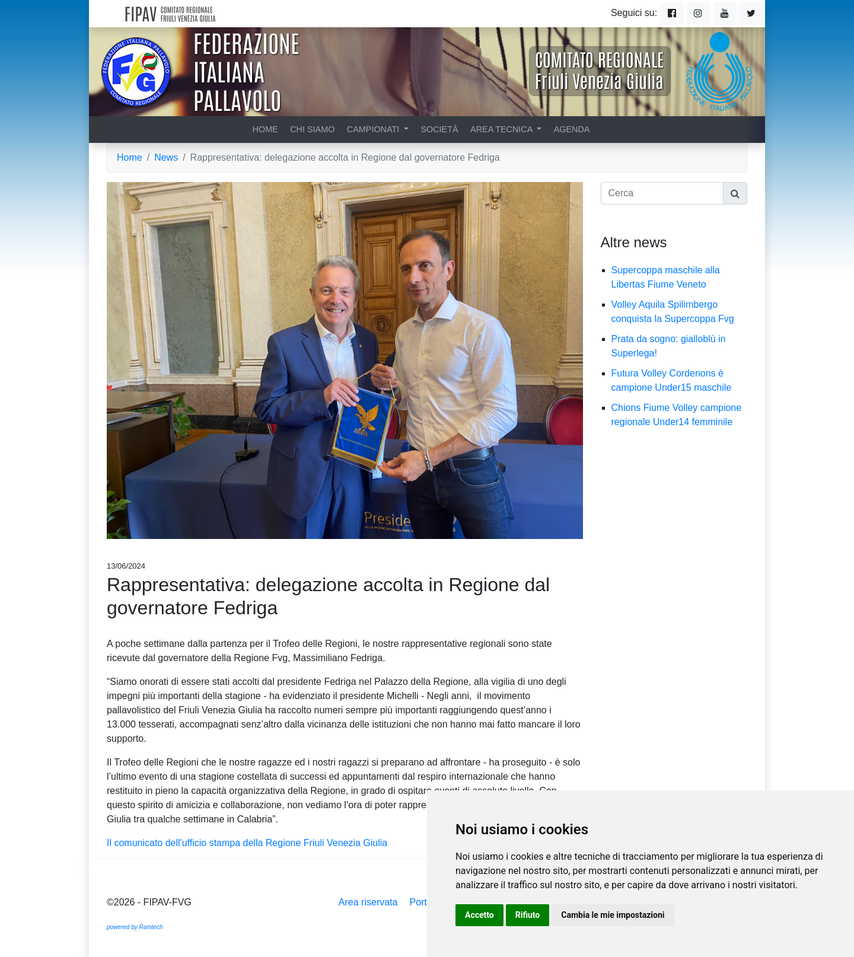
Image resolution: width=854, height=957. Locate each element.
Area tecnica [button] (502, 129)
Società (439, 129)
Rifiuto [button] (527, 915)
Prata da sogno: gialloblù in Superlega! (668, 346)
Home (265, 129)
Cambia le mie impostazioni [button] (612, 915)
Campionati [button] (374, 129)
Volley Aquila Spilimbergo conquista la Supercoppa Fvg (679, 311)
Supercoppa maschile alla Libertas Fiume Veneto (665, 277)
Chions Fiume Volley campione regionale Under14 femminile (678, 415)
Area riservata (368, 902)
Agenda (572, 129)
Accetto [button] (479, 915)
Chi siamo (312, 129)
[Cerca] (662, 193)
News (166, 157)
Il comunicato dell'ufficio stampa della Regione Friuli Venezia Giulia (247, 843)
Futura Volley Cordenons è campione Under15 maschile (677, 380)
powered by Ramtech (135, 927)
